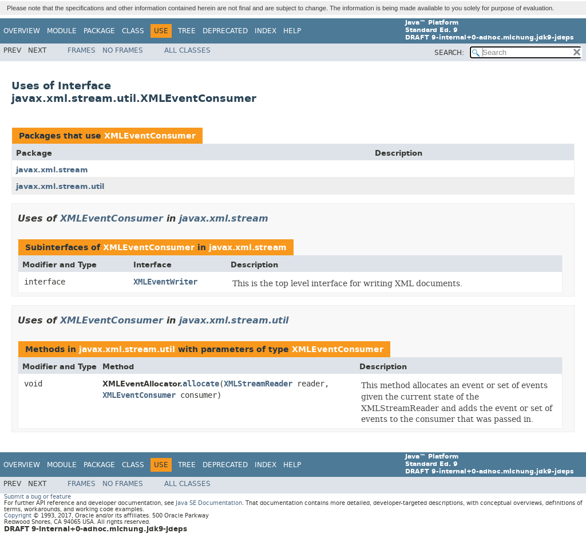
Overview (21, 31)
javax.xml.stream (52, 169)
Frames (82, 50)
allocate (201, 384)
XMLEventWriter (165, 282)
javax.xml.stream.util (60, 186)
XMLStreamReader (258, 384)
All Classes (187, 50)
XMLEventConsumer (150, 136)
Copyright (17, 515)
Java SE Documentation (209, 503)
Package (99, 31)
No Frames (122, 50)
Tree (187, 31)
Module (62, 31)
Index (265, 31)
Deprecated (225, 31)
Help (292, 31)
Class (133, 31)
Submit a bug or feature (37, 496)
